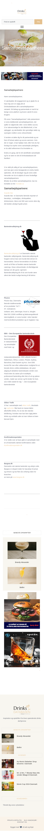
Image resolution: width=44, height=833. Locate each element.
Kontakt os (20, 184)
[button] (22, 26)
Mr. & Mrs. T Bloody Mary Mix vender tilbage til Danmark (28, 774)
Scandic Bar (8, 193)
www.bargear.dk (18, 477)
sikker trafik (26, 405)
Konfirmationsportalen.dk (13, 445)
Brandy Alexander (22, 562)
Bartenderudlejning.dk (12, 253)
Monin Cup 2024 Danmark (27, 784)
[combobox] (17, 21)
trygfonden (10, 408)
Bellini (22, 587)
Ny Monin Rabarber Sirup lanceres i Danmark (27, 763)
